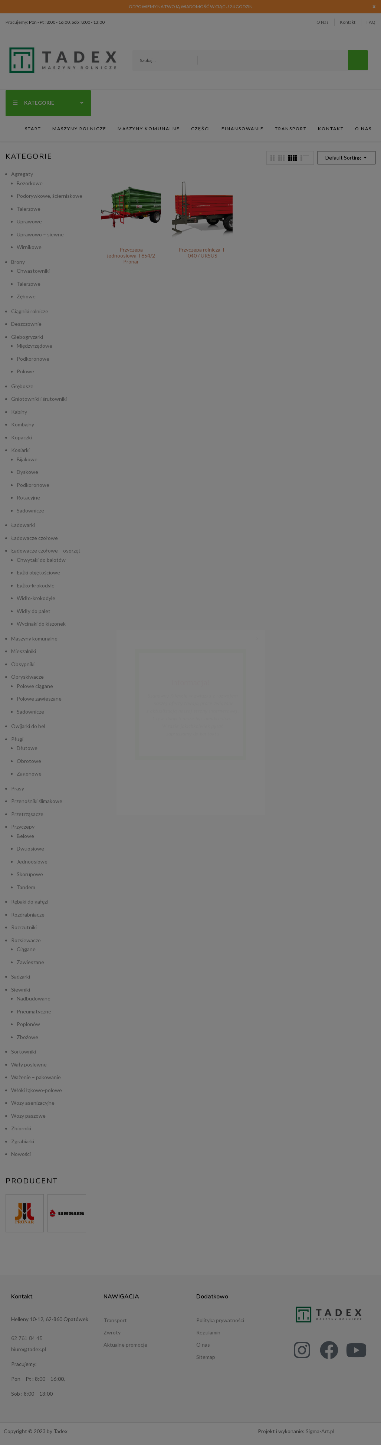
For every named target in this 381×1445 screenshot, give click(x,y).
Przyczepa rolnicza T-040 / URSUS (202, 252)
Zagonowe (29, 773)
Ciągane (26, 949)
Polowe (25, 371)
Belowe (25, 836)
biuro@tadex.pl (28, 1349)
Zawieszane (30, 962)
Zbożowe (27, 1037)
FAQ (371, 22)
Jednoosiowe (32, 861)
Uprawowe (29, 221)
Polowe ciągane (35, 686)
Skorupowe (30, 874)
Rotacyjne (28, 497)
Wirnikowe (29, 247)
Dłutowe (27, 748)
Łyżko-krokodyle (36, 585)
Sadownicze (30, 510)
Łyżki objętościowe (38, 572)
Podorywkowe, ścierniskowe (49, 196)
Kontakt (347, 22)
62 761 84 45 (26, 1338)
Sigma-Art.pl (320, 1431)
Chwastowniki (33, 271)
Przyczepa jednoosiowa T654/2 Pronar (131, 255)
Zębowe (26, 296)
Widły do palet (33, 611)
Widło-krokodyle (36, 598)
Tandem (26, 887)
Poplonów (28, 1024)
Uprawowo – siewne (40, 234)
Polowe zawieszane (39, 698)
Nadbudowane (33, 998)
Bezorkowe (30, 183)
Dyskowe (27, 472)
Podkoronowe (33, 358)
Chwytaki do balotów (41, 560)
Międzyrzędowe (34, 346)
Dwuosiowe (30, 848)
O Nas (322, 22)
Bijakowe (27, 459)
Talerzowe (28, 209)
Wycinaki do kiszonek (41, 623)
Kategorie (48, 102)
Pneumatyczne (34, 1011)
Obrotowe (29, 761)
